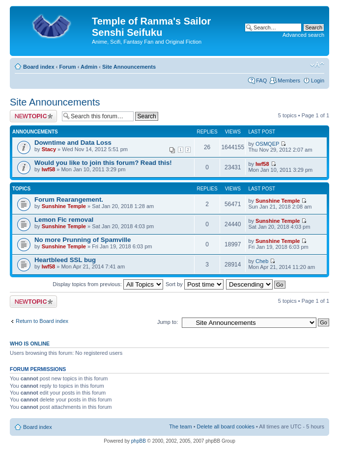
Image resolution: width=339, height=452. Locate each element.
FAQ (261, 80)
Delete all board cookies (225, 426)
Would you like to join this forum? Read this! (103, 162)
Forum (67, 67)
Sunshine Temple (64, 206)
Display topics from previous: (108, 284)
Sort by (195, 284)
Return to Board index (42, 321)
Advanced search (303, 35)
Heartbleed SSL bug (65, 260)
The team (180, 426)
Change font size (317, 64)
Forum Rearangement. (68, 199)
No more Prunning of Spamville (82, 239)
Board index (39, 67)
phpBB (138, 441)
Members (289, 80)
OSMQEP (267, 144)
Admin (89, 67)
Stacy (49, 149)
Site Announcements (129, 67)
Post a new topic (33, 116)
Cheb (261, 261)
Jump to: (167, 322)
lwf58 (49, 169)
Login (317, 80)
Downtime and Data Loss (73, 142)
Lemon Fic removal (63, 219)
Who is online (30, 343)
